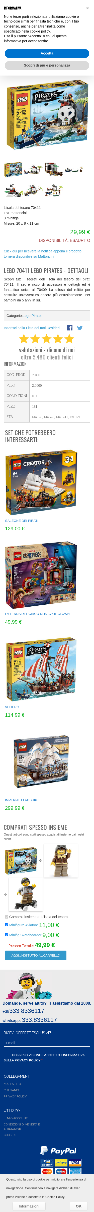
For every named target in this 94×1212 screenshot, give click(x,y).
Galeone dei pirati (21, 521)
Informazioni (29, 1206)
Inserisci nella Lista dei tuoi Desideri (32, 328)
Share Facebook (70, 328)
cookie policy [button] (40, 31)
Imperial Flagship (21, 800)
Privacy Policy (28, 1060)
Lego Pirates (33, 316)
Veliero (12, 707)
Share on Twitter (80, 328)
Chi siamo (11, 1090)
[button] (87, 8)
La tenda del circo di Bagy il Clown (37, 614)
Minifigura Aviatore (23, 925)
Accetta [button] (47, 53)
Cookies (10, 1135)
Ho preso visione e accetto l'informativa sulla (44, 1057)
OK (79, 1206)
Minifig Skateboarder (25, 935)
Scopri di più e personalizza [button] (47, 65)
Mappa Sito (12, 1084)
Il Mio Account (16, 1118)
